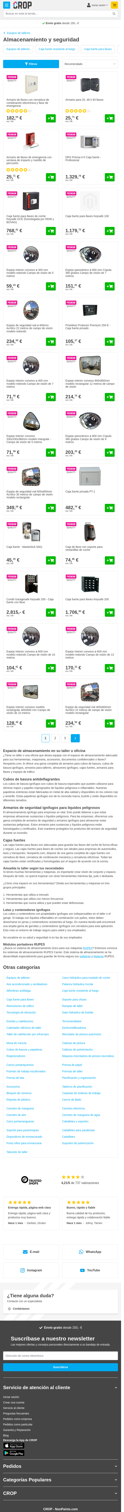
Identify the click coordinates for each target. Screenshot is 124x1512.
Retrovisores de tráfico (20, 1006)
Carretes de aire (16, 1114)
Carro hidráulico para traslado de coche (86, 977)
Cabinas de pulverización (77, 1049)
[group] (18, 111)
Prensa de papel (72, 1064)
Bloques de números (18, 1093)
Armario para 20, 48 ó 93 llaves (85, 99)
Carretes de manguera (20, 1108)
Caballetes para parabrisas (78, 1130)
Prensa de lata (15, 1077)
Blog (6, 1435)
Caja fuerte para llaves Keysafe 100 (87, 216)
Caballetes (68, 1136)
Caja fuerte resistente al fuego (57, 49)
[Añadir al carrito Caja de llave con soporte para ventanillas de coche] (110, 560)
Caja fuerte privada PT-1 (80, 491)
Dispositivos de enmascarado (24, 1136)
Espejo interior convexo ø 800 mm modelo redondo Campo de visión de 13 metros (90, 654)
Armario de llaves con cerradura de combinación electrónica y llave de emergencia (27, 102)
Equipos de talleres (16, 33)
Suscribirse (60, 1367)
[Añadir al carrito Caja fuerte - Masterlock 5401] (51, 560)
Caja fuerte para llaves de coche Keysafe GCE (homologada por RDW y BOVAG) (30, 219)
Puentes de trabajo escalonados (26, 1071)
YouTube (90, 1270)
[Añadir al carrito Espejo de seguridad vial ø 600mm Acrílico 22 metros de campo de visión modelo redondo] (51, 342)
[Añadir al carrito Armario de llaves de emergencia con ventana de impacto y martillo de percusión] (51, 177)
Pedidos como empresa (17, 1419)
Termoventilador (72, 1021)
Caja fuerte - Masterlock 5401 (24, 546)
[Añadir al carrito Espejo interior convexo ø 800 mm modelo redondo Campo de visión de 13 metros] (110, 668)
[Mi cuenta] (97, 5)
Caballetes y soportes (75, 1121)
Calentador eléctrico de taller (23, 1027)
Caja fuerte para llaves (98, 49)
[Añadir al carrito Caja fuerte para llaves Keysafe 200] (110, 612)
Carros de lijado (71, 1099)
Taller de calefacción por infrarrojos (27, 1034)
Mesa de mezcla (16, 1043)
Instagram (31, 1270)
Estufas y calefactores (19, 1021)
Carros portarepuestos (20, 1064)
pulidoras (85, 956)
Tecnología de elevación (21, 1012)
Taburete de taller (17, 1152)
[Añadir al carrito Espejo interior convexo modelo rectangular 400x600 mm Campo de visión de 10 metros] (51, 723)
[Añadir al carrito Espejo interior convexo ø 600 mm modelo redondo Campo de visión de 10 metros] (51, 668)
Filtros (31, 64)
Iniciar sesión (11, 1397)
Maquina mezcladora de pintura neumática (88, 1056)
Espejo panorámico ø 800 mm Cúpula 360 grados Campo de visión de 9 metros (88, 439)
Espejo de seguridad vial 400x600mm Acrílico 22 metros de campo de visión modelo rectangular (89, 710)
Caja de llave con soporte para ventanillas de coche (84, 548)
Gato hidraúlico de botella (77, 1012)
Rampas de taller (72, 1006)
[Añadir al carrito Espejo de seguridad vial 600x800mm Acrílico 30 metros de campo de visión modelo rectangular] (51, 508)
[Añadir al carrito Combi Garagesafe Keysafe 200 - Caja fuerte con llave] (51, 612)
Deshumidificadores (74, 1027)
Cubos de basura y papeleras (24, 1049)
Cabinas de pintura (73, 1043)
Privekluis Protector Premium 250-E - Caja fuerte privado (88, 327)
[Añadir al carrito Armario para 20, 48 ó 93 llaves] (110, 118)
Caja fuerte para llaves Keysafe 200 (87, 599)
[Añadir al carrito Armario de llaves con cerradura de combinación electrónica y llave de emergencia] (51, 118)
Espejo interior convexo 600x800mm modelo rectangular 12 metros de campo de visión (90, 383)
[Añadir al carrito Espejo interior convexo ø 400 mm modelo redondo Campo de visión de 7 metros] (51, 397)
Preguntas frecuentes (16, 1413)
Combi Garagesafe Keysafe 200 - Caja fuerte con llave (29, 601)
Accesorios (13, 1086)
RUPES (88, 948)
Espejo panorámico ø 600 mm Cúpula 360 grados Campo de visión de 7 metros (88, 273)
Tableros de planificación (77, 1086)
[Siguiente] (75, 738)
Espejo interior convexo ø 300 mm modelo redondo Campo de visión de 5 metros (30, 273)
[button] (60, 1387)
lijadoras (98, 956)
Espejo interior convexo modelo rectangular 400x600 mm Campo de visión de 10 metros (28, 710)
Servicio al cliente (13, 1408)
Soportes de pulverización (78, 1143)
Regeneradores (15, 1056)
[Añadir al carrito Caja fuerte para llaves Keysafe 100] (110, 231)
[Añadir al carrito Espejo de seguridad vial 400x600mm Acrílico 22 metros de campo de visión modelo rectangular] (110, 723)
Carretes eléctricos (73, 1108)
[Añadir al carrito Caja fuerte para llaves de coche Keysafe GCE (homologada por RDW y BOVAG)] (51, 231)
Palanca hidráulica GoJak (77, 984)
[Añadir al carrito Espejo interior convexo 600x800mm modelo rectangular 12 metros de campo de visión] (110, 397)
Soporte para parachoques (22, 1130)
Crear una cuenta (13, 1402)
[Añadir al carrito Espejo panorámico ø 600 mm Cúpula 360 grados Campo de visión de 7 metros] (110, 286)
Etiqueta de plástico (18, 1099)
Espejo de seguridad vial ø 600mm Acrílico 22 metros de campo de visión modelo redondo (29, 328)
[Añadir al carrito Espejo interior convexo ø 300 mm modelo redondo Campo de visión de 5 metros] (51, 286)
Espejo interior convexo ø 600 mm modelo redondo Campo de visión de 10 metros (30, 654)
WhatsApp (90, 1252)
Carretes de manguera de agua (81, 1114)
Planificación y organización (79, 1077)
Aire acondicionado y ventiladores (26, 984)
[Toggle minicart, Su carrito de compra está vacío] (114, 5)
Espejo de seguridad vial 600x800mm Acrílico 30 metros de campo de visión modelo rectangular (29, 494)
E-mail (31, 1252)
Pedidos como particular (17, 1424)
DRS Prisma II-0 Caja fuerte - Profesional (83, 159)
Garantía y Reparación (17, 1430)
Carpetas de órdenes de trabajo (81, 1093)
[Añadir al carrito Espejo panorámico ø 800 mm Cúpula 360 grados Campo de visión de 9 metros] (110, 453)
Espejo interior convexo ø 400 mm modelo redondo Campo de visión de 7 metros (30, 383)
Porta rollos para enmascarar (24, 1143)
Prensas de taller (72, 1071)
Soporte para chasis (74, 999)
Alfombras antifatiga (18, 990)
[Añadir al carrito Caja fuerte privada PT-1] (110, 508)
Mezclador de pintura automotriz (81, 1034)
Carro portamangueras (20, 1121)
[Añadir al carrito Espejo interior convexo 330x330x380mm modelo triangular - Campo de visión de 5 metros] (51, 453)
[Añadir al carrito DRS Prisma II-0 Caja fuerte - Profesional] (110, 177)
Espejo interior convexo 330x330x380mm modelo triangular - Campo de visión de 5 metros (28, 439)
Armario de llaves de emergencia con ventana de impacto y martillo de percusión (29, 160)
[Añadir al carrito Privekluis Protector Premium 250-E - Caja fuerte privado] (110, 342)
